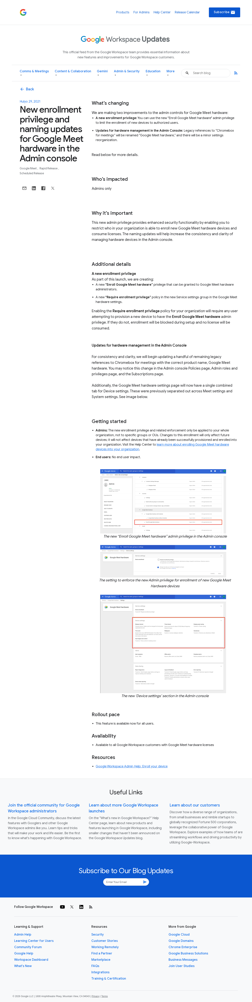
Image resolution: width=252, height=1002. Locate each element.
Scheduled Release (32, 173)
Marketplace (100, 960)
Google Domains (181, 941)
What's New (23, 966)
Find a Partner (101, 953)
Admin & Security (127, 73)
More (171, 73)
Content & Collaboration (73, 73)
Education (153, 73)
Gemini (102, 73)
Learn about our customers (195, 805)
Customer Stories (104, 941)
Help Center (162, 12)
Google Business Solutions (188, 953)
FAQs (95, 966)
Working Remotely (105, 947)
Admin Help (22, 935)
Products (122, 12)
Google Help (23, 953)
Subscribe (224, 12)
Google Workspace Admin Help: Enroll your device (132, 766)
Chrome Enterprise (183, 947)
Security (97, 935)
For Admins (141, 12)
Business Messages (183, 960)
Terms (104, 996)
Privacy (95, 996)
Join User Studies (182, 966)
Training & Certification (108, 979)
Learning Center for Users (34, 941)
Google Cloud (179, 935)
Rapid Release (49, 168)
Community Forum (28, 947)
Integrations (100, 972)
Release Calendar (187, 12)
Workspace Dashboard (31, 960)
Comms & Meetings (34, 73)
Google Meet (28, 168)
